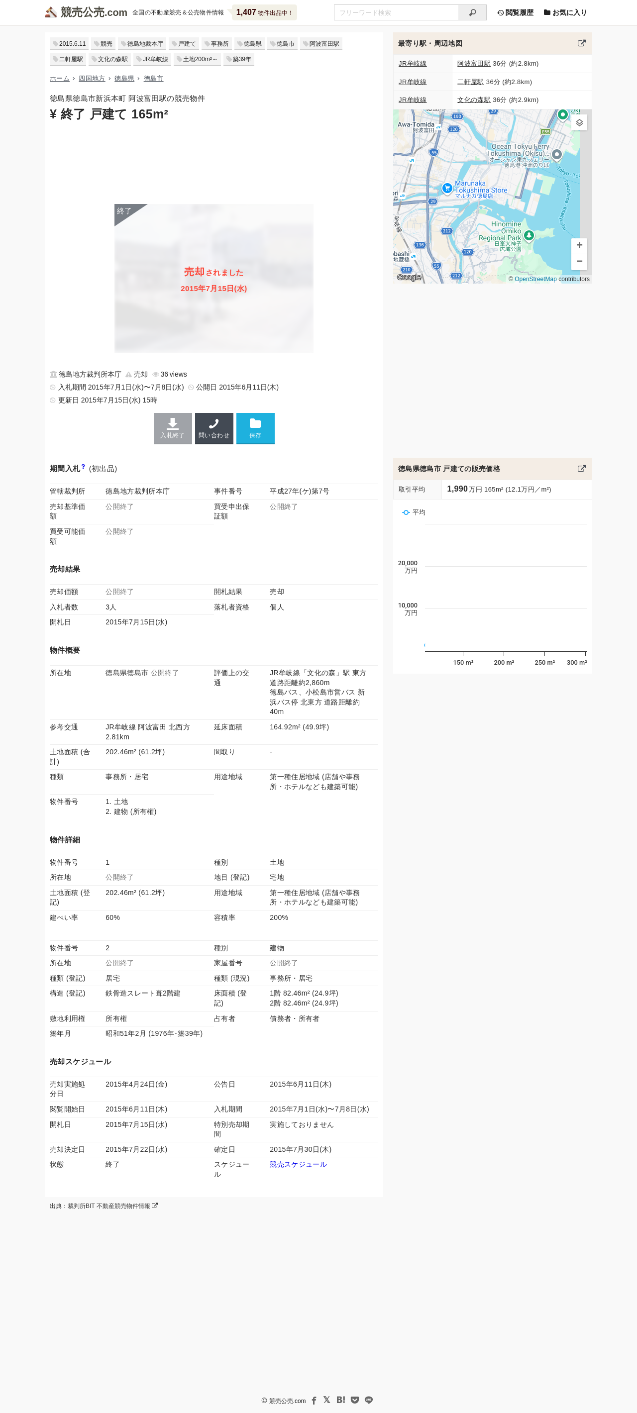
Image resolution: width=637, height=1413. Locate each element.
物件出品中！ (265, 12)
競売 (106, 43)
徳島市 (286, 43)
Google (409, 277)
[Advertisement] (214, 162)
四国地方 (92, 78)
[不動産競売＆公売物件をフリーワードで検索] (396, 12)
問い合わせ (214, 428)
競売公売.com (287, 1401)
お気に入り (565, 12)
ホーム (60, 78)
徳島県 (253, 43)
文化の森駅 (113, 59)
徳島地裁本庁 (145, 43)
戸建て (187, 43)
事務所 (220, 43)
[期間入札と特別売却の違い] (83, 468)
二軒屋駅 (71, 59)
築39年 (242, 59)
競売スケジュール (298, 1164)
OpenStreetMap (536, 279)
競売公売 (83, 12)
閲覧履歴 (515, 12)
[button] (579, 122)
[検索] (472, 12)
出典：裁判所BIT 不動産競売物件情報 (104, 1206)
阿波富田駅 (324, 43)
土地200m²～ (200, 59)
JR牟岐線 (155, 59)
